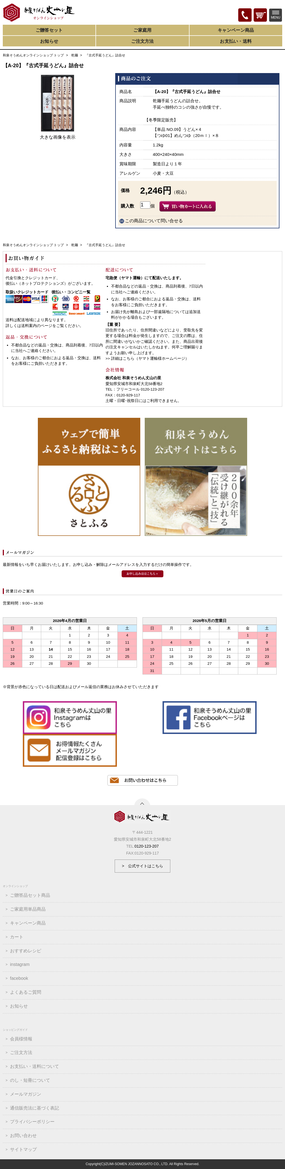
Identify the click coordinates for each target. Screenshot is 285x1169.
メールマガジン (25, 1094)
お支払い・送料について (34, 1066)
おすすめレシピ (25, 950)
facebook (19, 978)
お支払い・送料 (236, 41)
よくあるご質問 (25, 992)
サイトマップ (23, 1149)
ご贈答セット (49, 30)
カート (16, 937)
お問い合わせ (23, 1135)
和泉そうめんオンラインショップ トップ (33, 55)
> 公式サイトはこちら (142, 866)
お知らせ (49, 41)
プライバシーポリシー (32, 1121)
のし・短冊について (30, 1080)
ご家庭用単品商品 (28, 909)
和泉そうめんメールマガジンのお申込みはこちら (142, 573)
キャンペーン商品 (236, 30)
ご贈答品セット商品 (30, 895)
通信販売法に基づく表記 (34, 1108)
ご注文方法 (142, 41)
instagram (20, 964)
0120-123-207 (146, 846)
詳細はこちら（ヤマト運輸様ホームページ (148, 358)
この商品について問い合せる (154, 220)
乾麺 (74, 55)
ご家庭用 (142, 30)
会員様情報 (21, 1038)
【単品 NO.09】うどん (174, 129)
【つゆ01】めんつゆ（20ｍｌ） (182, 135)
